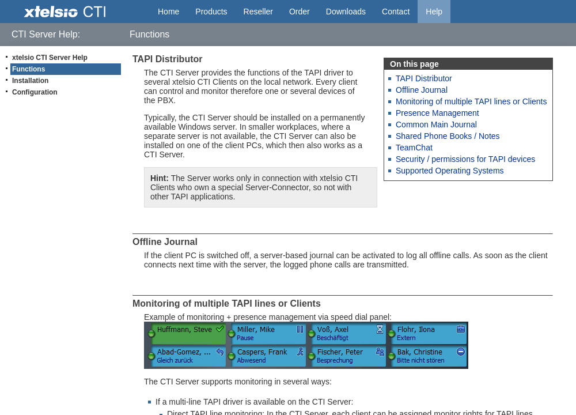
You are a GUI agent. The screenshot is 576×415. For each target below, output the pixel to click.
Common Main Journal (436, 124)
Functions (28, 69)
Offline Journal (422, 90)
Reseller (258, 11)
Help (434, 11)
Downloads (346, 11)
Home (168, 11)
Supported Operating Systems (450, 170)
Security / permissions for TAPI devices (465, 159)
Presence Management (437, 113)
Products (211, 11)
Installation (30, 81)
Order (299, 11)
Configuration (35, 92)
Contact (396, 11)
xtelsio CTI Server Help (50, 58)
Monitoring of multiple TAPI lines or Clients (471, 101)
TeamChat (414, 147)
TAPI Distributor (424, 78)
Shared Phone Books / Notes (448, 136)
